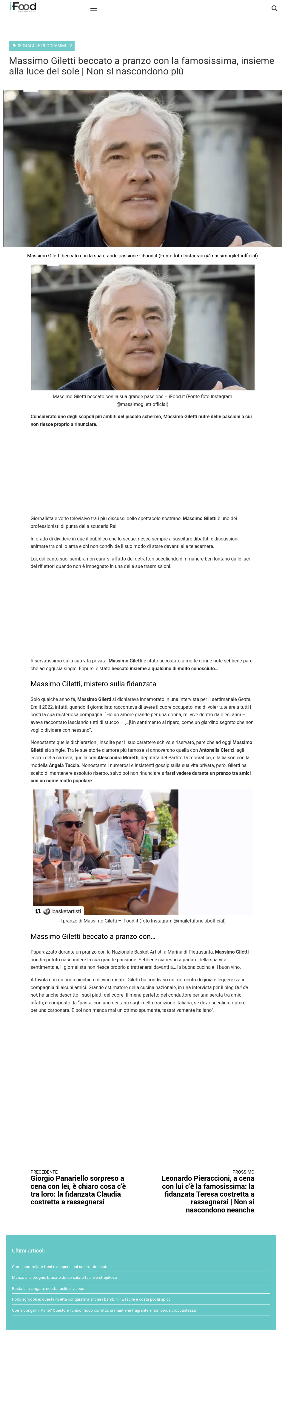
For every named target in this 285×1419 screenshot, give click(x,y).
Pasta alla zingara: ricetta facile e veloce (48, 1288)
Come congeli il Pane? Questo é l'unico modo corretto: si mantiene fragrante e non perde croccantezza (104, 1310)
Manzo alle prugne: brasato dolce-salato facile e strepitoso (64, 1277)
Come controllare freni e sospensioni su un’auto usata (60, 1266)
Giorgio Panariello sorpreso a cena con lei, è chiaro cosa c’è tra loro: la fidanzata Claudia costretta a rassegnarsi (81, 1188)
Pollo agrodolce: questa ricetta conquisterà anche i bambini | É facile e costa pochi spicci (92, 1299)
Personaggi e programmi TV (41, 45)
